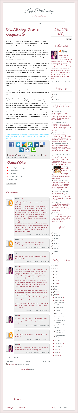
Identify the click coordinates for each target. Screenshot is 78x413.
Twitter (56, 95)
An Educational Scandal (61, 181)
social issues (23, 157)
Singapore (15, 157)
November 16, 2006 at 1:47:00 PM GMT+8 (37, 261)
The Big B (66, 167)
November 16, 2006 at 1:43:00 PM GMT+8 (37, 234)
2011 (55, 281)
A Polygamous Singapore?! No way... (62, 155)
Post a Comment (14, 357)
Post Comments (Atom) (23, 364)
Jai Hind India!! (13, 171)
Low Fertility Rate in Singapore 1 (18, 168)
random (56, 249)
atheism (56, 238)
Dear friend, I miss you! (61, 144)
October (57, 341)
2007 (55, 292)
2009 (55, 286)
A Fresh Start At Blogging (61, 192)
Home (39, 23)
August (57, 347)
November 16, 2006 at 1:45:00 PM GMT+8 (37, 248)
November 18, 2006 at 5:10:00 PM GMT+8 (37, 353)
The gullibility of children (61, 122)
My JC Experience (59, 213)
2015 (55, 269)
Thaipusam (12, 174)
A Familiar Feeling (60, 325)
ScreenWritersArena (66, 408)
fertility (9, 157)
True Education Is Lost (15, 176)
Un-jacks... (58, 310)
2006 (55, 295)
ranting (56, 251)
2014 (55, 272)
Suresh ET (18, 199)
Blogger (31, 369)
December (58, 298)
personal (56, 246)
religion (56, 254)
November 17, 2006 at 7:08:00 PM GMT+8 (37, 339)
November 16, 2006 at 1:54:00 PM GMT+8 (37, 310)
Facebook (57, 100)
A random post (58, 112)
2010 (55, 283)
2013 (55, 275)
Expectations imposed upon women (60, 320)
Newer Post (9, 361)
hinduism (56, 241)
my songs (56, 244)
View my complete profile (61, 82)
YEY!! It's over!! (59, 313)
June (56, 353)
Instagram (57, 97)
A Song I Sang (59, 307)
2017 (55, 266)
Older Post (46, 361)
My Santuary (39, 10)
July (56, 350)
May (56, 355)
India (55, 233)
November (58, 300)
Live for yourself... (59, 202)
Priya (16, 253)
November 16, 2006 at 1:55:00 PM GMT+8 (37, 326)
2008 (55, 289)
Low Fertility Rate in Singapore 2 (60, 331)
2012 (55, 278)
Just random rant (59, 133)
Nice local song (13, 179)
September (58, 344)
